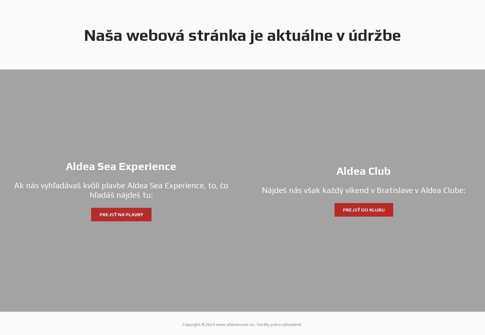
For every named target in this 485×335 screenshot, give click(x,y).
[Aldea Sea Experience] (121, 190)
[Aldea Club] (364, 190)
